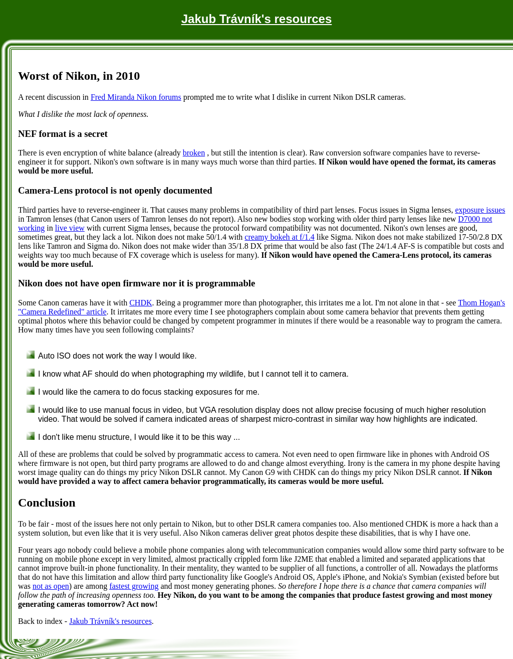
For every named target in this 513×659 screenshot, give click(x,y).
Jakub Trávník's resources (256, 19)
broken (194, 152)
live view (70, 228)
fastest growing (133, 586)
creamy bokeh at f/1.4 (279, 237)
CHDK (140, 302)
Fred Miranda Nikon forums (136, 97)
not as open (51, 586)
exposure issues (480, 210)
